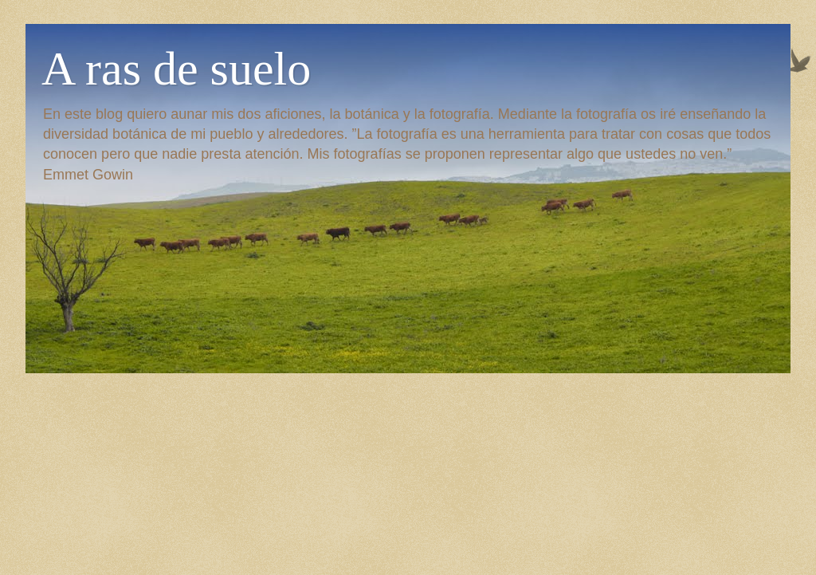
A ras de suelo (176, 68)
